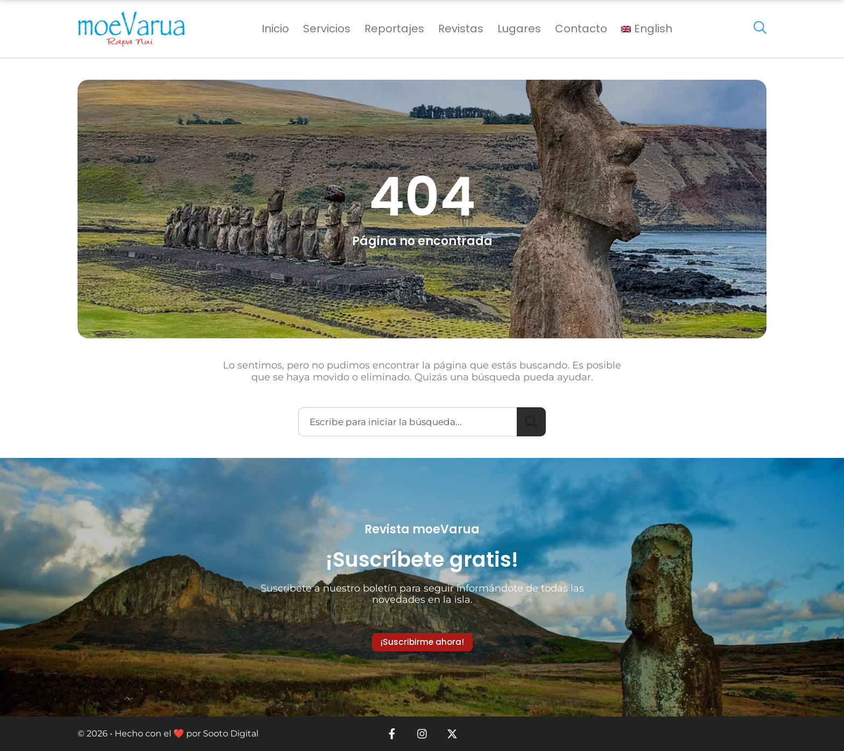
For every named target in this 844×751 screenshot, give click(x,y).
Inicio (275, 28)
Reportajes (394, 28)
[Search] (531, 421)
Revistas (460, 28)
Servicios (326, 28)
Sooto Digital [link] (230, 733)
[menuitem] (647, 29)
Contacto (581, 28)
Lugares (519, 28)
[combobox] (407, 421)
